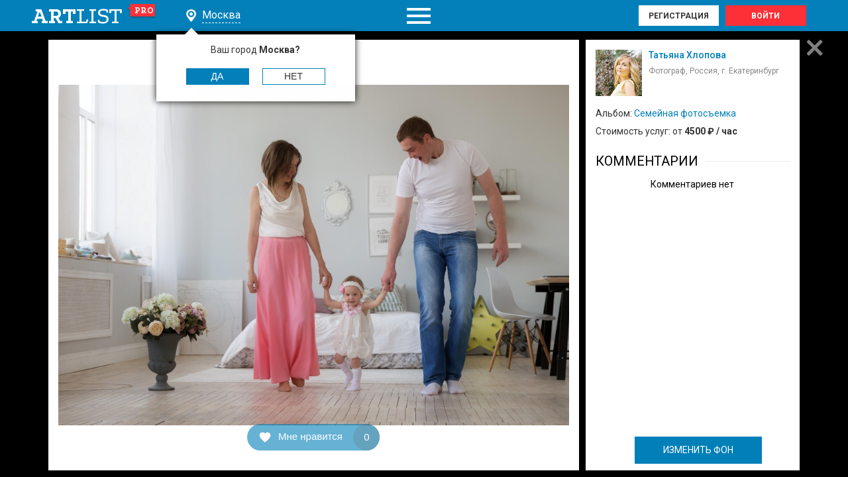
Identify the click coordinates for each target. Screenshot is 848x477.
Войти (765, 16)
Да (217, 76)
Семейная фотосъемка (685, 113)
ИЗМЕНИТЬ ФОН (698, 450)
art (93, 16)
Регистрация (679, 16)
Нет (293, 76)
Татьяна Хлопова (687, 55)
